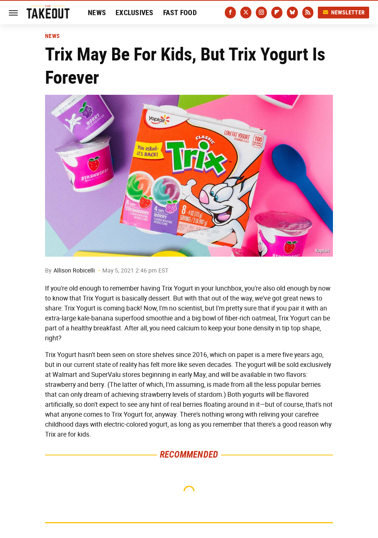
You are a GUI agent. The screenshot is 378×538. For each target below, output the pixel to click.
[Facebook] (230, 12)
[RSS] (307, 12)
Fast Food (180, 12)
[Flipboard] (276, 12)
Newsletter (343, 12)
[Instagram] (261, 12)
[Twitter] (245, 12)
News (97, 12)
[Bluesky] (292, 12)
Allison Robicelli (74, 270)
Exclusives (135, 12)
